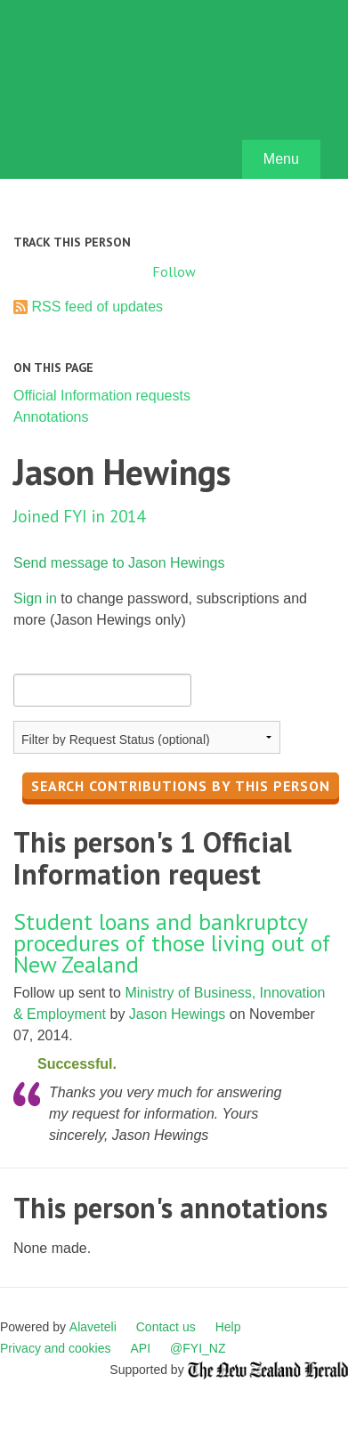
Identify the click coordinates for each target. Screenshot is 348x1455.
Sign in (35, 598)
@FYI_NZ (197, 1348)
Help (228, 1327)
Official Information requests (101, 395)
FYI (116, 93)
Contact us (166, 1327)
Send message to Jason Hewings (118, 562)
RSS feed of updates (97, 306)
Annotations (51, 416)
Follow (174, 271)
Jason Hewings (177, 1014)
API (141, 1348)
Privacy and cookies (55, 1348)
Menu (281, 158)
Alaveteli (93, 1327)
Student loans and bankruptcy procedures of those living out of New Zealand (171, 943)
